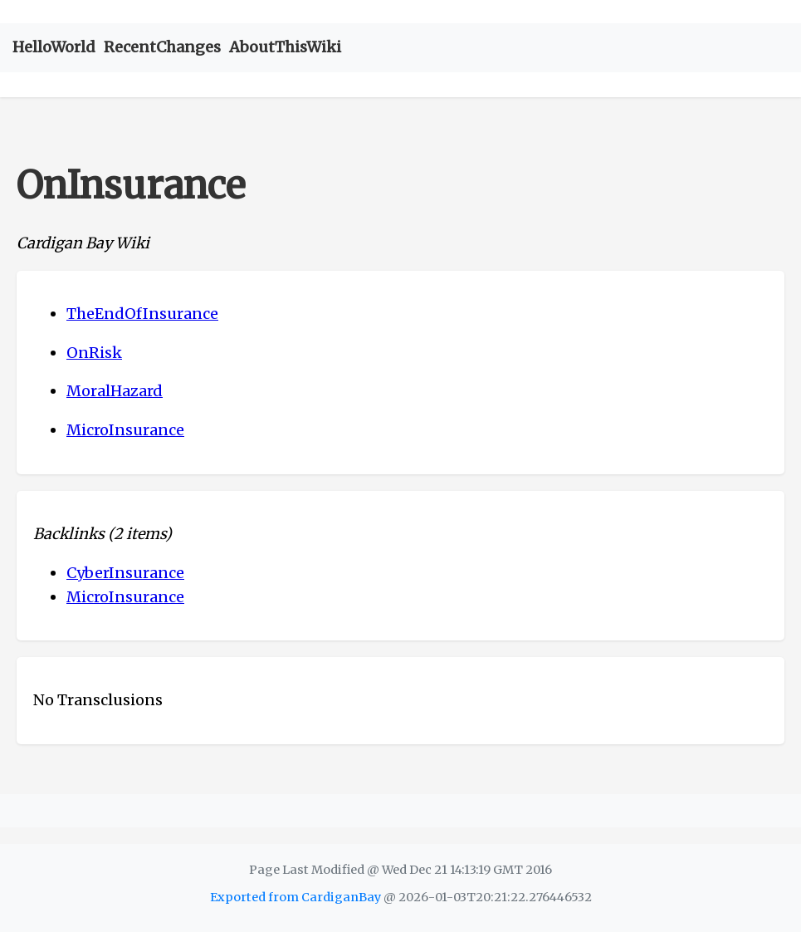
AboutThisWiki (285, 46)
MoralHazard (114, 390)
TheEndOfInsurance (142, 313)
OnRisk (94, 352)
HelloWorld (53, 46)
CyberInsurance (125, 572)
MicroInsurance (125, 429)
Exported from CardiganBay (295, 897)
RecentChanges (162, 46)
